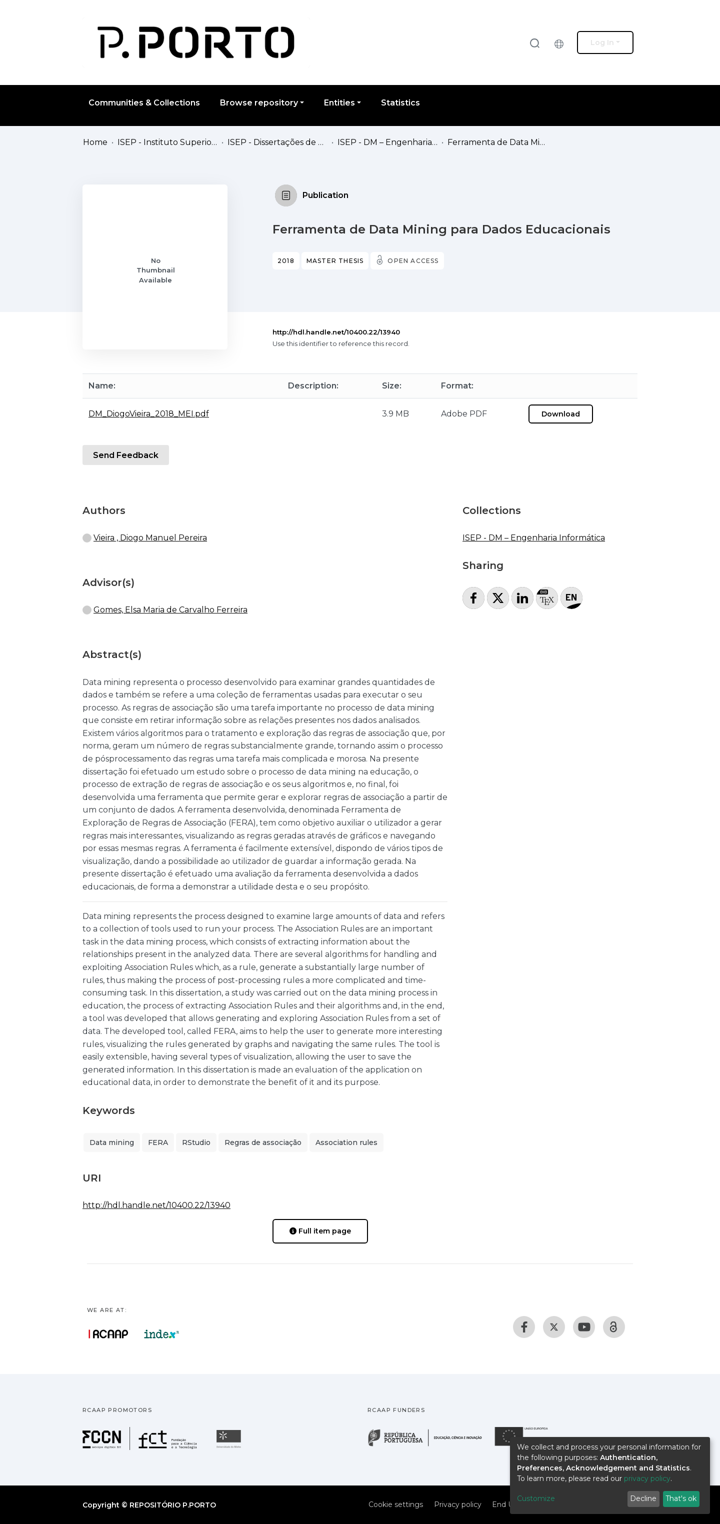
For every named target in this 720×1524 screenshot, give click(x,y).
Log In (602, 42)
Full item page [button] (320, 1231)
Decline (643, 1498)
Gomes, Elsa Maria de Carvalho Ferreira (171, 609)
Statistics (400, 103)
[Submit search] (534, 42)
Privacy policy (458, 1504)
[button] (561, 42)
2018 (286, 260)
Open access (413, 260)
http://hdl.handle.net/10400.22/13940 (336, 332)
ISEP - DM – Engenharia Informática (388, 142)
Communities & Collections (144, 103)
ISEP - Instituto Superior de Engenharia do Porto (168, 142)
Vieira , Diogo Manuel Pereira (150, 537)
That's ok (681, 1498)
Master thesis (335, 260)
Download (561, 414)
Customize (536, 1498)
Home (95, 142)
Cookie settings (395, 1504)
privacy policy (647, 1478)
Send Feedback (125, 455)
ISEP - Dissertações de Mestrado (278, 142)
